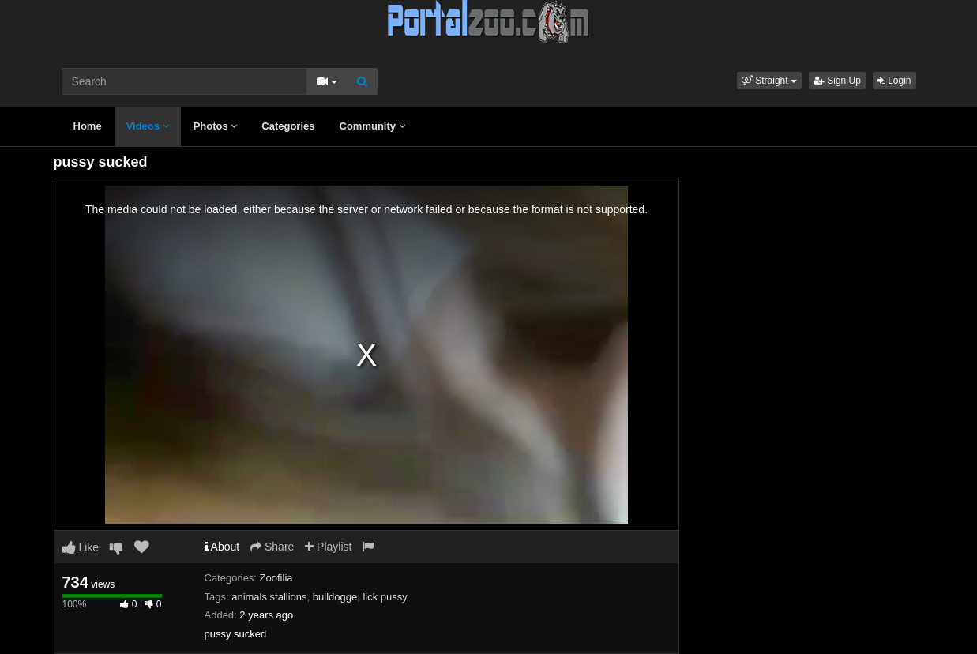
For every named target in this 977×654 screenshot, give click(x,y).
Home (87, 126)
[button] (769, 80)
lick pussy (385, 597)
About (222, 546)
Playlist (328, 546)
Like (81, 547)
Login (894, 80)
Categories (287, 126)
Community (372, 126)
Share (272, 546)
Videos (147, 126)
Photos (216, 126)
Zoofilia (276, 578)
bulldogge (335, 597)
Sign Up (837, 80)
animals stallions (268, 597)
